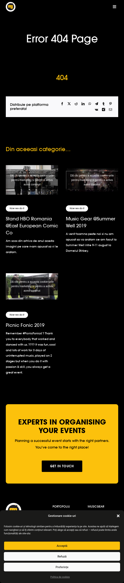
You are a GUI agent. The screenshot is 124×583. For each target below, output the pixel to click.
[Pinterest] (110, 104)
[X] (69, 104)
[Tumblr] (103, 104)
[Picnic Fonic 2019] (32, 286)
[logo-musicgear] (10, 3)
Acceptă (62, 546)
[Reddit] (76, 104)
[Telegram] (96, 104)
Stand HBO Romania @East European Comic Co (32, 226)
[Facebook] (62, 104)
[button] (118, 516)
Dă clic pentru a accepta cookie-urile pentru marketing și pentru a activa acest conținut (32, 180)
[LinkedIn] (83, 104)
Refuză (62, 556)
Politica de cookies (60, 577)
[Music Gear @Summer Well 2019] (92, 179)
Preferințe (62, 567)
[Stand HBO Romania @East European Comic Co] (32, 179)
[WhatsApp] (90, 104)
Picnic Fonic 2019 (25, 325)
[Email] (110, 110)
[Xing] (103, 110)
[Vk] (96, 110)
